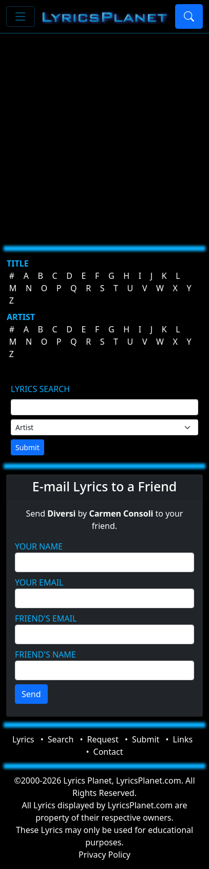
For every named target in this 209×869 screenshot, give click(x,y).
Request (103, 739)
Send (31, 694)
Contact (108, 751)
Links (183, 739)
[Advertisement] (104, 135)
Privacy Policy (104, 854)
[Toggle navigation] (20, 16)
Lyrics (23, 739)
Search (61, 739)
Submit (27, 447)
